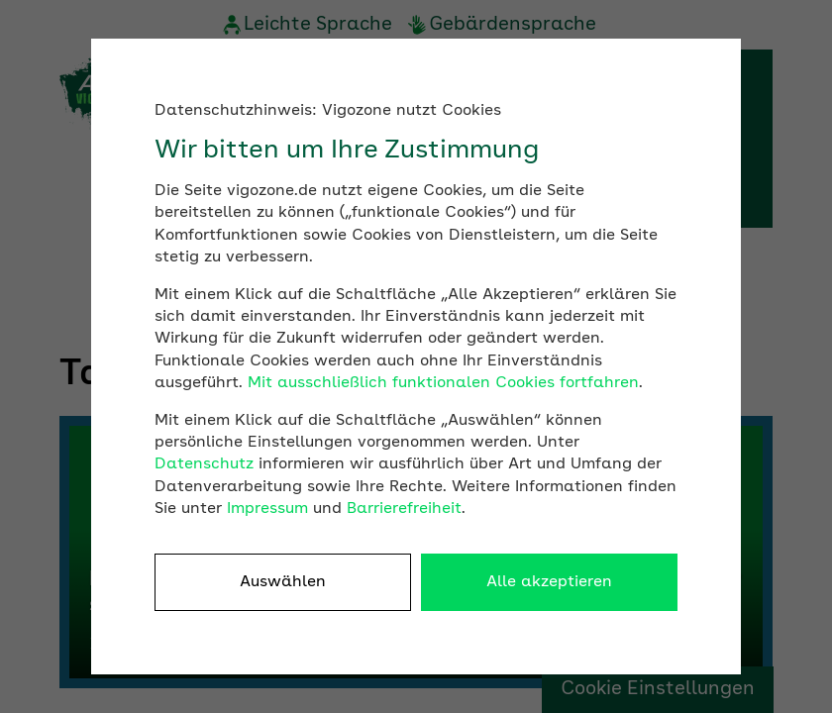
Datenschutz (204, 464)
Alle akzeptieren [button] (549, 582)
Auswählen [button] (283, 582)
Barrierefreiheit (404, 509)
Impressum (267, 509)
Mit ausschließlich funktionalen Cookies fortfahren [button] (443, 383)
